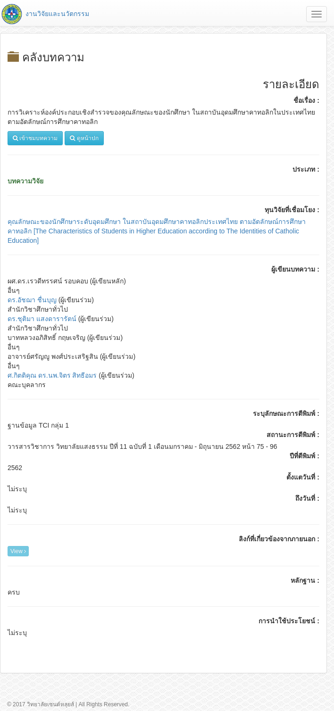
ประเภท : (305, 169)
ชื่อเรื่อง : (306, 100)
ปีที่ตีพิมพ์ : (304, 456)
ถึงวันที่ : (307, 498)
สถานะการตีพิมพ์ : (293, 434)
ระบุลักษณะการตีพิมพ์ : (286, 413)
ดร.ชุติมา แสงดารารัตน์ (42, 318)
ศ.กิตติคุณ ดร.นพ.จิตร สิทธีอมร (52, 375)
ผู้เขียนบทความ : (295, 269)
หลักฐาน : (305, 580)
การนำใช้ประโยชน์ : (289, 621)
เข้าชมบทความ (35, 138)
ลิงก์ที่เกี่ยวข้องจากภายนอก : (279, 539)
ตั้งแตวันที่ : (302, 477)
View (18, 551)
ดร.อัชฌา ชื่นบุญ (32, 300)
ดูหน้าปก (84, 138)
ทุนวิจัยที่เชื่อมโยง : (292, 210)
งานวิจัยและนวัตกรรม (44, 13)
